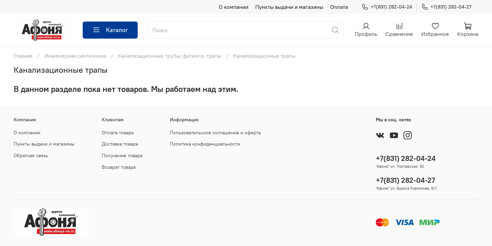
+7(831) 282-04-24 (386, 7)
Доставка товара (120, 144)
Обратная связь (31, 155)
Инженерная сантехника (75, 55)
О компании (233, 6)
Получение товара (122, 155)
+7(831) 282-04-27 (446, 7)
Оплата (339, 6)
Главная (23, 55)
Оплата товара (118, 132)
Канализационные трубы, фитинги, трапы (169, 55)
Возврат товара (119, 167)
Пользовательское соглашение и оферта (215, 132)
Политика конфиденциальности (205, 144)
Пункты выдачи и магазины (289, 6)
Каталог (110, 30)
